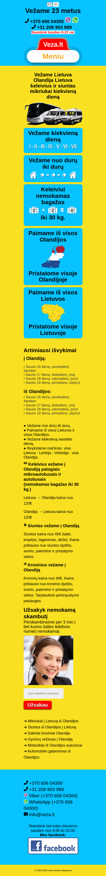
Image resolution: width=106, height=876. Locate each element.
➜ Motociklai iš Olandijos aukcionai (53, 745)
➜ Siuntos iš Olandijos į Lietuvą (50, 727)
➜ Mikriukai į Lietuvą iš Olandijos (51, 721)
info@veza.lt (39, 814)
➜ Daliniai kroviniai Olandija (47, 733)
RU (56, 4)
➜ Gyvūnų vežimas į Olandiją (48, 739)
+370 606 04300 (45, 21)
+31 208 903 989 (51, 27)
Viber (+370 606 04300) (51, 795)
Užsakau (37, 705)
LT (49, 4)
